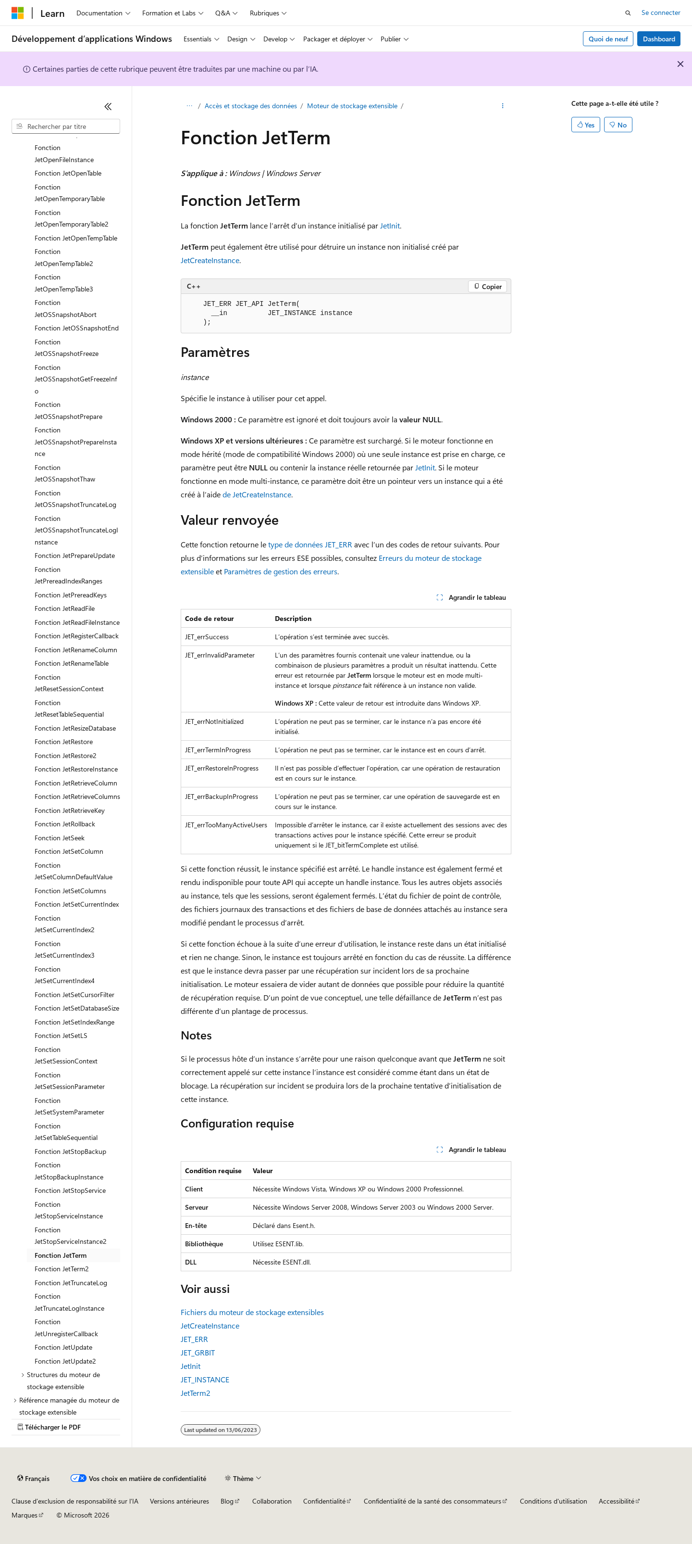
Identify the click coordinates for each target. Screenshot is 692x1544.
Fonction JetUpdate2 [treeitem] (65, 1361)
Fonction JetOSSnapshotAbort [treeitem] (66, 308)
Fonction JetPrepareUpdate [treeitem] (75, 555)
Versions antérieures (179, 1501)
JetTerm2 (195, 1393)
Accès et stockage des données (251, 105)
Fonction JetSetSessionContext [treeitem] (66, 1055)
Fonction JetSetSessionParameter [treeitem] (70, 1080)
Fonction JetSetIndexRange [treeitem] (74, 1021)
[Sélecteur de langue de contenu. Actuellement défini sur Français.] (33, 1478)
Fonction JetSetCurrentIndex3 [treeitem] (65, 949)
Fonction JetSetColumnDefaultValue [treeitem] (73, 871)
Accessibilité (616, 1501)
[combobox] (66, 126)
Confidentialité (324, 1501)
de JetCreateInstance (256, 494)
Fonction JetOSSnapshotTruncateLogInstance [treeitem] (76, 530)
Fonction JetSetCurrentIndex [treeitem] (77, 904)
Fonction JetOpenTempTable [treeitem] (76, 237)
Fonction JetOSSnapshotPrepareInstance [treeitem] (76, 441)
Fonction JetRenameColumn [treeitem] (76, 649)
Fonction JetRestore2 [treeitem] (66, 755)
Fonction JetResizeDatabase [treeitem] (75, 728)
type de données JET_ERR (310, 544)
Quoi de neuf (608, 38)
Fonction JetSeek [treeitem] (60, 837)
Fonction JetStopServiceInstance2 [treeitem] (71, 1235)
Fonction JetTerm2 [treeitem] (62, 1268)
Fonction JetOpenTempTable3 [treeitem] (64, 282)
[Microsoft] (18, 13)
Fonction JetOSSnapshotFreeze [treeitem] (67, 347)
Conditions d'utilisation (553, 1501)
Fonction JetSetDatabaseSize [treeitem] (77, 1007)
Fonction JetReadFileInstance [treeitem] (77, 622)
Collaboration (272, 1501)
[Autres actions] (502, 106)
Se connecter (661, 12)
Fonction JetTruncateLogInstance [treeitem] (69, 1302)
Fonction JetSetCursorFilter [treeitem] (74, 994)
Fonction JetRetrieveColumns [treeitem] (77, 796)
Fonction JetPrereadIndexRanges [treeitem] (68, 575)
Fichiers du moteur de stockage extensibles (252, 1312)
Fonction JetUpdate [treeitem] (63, 1347)
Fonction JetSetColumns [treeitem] (70, 890)
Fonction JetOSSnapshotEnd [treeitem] (77, 327)
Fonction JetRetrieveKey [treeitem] (70, 810)
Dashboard (659, 38)
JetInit (390, 225)
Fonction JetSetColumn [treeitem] (69, 851)
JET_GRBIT (198, 1352)
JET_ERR (194, 1339)
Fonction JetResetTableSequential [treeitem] (69, 708)
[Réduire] (108, 106)
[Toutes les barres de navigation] (189, 106)
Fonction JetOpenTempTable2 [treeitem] (64, 257)
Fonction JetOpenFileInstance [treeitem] (64, 153)
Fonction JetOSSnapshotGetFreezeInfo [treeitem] (76, 379)
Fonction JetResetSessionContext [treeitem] (69, 683)
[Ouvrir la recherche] (628, 13)
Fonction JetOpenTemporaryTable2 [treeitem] (72, 218)
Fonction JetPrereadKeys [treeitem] (71, 594)
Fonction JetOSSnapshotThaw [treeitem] (65, 473)
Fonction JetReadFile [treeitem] (65, 608)
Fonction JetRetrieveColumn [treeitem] (76, 782)
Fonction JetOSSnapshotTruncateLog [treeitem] (75, 498)
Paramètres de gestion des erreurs (280, 571)
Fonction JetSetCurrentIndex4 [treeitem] (65, 975)
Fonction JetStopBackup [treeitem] (70, 1151)
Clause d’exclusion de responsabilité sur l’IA (75, 1501)
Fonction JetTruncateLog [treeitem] (71, 1282)
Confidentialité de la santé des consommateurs (432, 1501)
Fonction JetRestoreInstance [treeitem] (76, 768)
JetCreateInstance (210, 260)
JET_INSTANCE (205, 1379)
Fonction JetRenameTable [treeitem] (72, 663)
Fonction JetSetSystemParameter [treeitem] (69, 1106)
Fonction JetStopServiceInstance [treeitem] (69, 1210)
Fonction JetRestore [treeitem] (64, 741)
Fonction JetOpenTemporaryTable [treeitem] (70, 192)
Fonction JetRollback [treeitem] (65, 823)
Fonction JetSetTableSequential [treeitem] (66, 1131)
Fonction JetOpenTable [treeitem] (68, 172)
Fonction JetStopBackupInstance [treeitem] (69, 1170)
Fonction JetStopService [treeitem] (70, 1190)
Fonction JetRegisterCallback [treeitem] (77, 635)
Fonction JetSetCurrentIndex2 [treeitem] (65, 924)
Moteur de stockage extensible (352, 105)
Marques (24, 1514)
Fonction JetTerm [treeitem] (60, 1255)
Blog (227, 1501)
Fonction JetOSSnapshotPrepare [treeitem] (68, 410)
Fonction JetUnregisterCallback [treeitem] (66, 1327)
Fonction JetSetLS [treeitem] (61, 1035)
